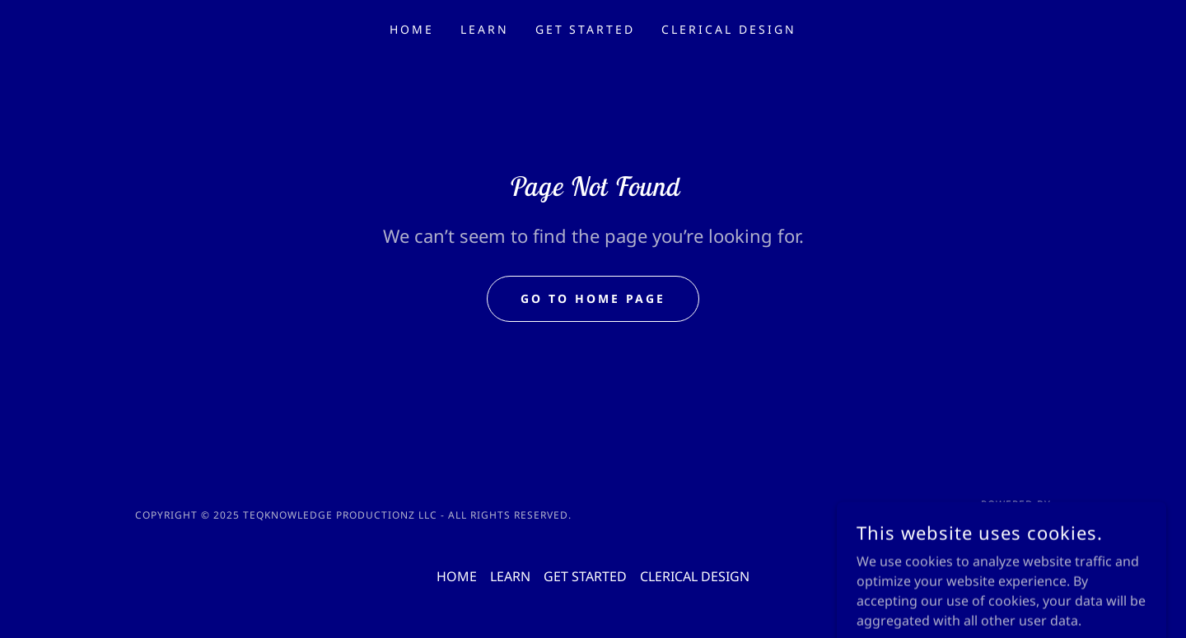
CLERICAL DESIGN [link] (728, 29)
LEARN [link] (484, 29)
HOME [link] (412, 29)
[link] (997, 524)
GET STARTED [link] (585, 29)
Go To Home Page (593, 298)
